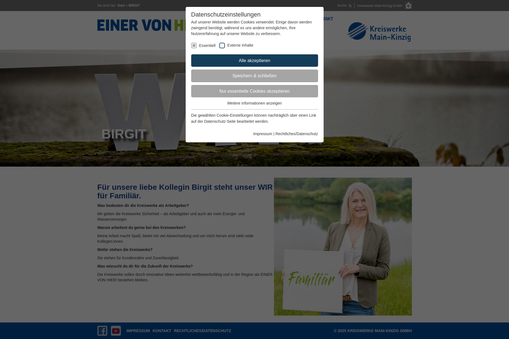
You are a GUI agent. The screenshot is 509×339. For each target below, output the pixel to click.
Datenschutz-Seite (220, 121)
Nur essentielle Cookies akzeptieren (254, 91)
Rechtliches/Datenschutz (296, 134)
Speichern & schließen (254, 75)
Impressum (262, 134)
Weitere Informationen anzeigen (254, 103)
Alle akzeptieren (254, 60)
